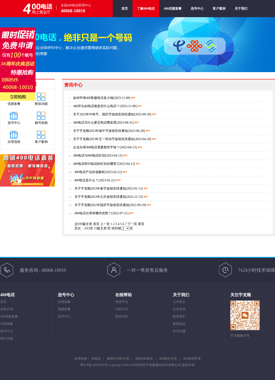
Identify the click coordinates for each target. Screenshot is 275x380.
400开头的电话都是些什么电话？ (96, 106)
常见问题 (179, 331)
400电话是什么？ (86, 180)
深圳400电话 (144, 358)
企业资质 (179, 309)
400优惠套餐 (172, 12)
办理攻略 (6, 324)
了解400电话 (145, 8)
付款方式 (121, 309)
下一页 (132, 224)
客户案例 (219, 12)
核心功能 (6, 338)
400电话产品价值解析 (89, 172)
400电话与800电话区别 (89, 155)
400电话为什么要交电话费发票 (94, 122)
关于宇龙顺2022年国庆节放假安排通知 (101, 205)
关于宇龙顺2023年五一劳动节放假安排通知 (103, 139)
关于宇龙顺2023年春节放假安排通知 (100, 188)
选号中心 (197, 12)
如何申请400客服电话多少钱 (93, 98)
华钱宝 (96, 358)
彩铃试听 (121, 316)
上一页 (105, 224)
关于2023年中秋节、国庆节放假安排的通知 (103, 114)
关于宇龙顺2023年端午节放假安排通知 (100, 131)
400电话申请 (192, 358)
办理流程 (14, 142)
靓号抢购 (41, 123)
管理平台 (121, 302)
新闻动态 (179, 324)
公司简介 (179, 302)
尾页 (141, 224)
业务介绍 (6, 309)
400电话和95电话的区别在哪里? (95, 164)
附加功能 (41, 104)
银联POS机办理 (118, 358)
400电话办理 (168, 358)
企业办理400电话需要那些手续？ (96, 147)
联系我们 (179, 316)
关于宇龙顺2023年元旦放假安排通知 (100, 196)
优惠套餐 (14, 104)
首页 (124, 12)
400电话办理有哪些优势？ (92, 213)
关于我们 (241, 12)
